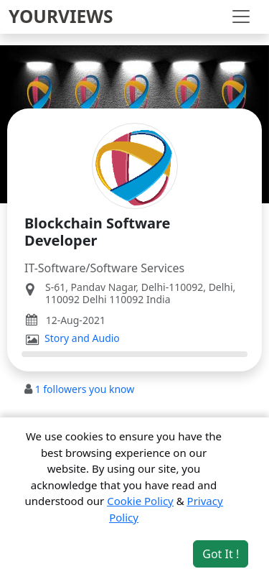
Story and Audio (82, 338)
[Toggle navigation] (241, 16)
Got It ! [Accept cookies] (220, 554)
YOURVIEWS (61, 16)
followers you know (85, 389)
